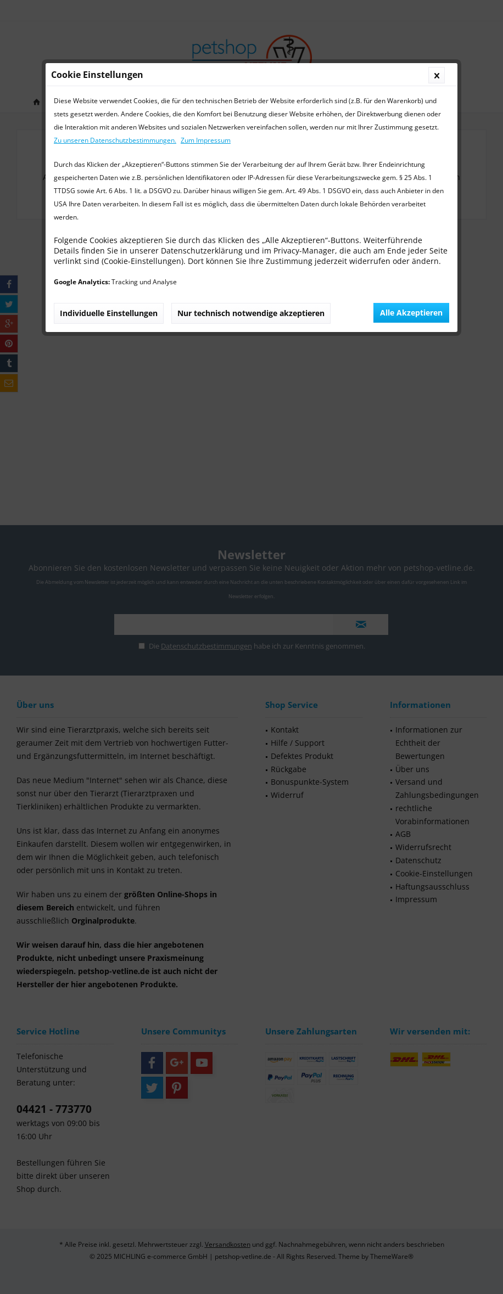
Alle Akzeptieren (411, 312)
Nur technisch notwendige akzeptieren (251, 313)
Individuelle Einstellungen (109, 313)
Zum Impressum (206, 140)
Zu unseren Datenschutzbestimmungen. (115, 140)
